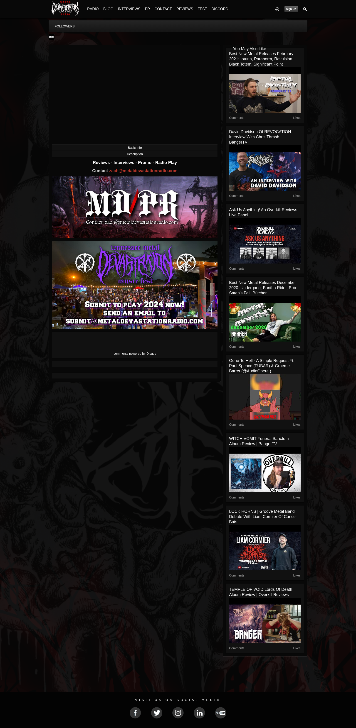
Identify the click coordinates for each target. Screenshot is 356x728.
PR (147, 9)
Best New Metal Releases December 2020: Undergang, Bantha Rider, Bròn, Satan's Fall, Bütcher (264, 287)
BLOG (108, 9)
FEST (202, 9)
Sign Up (291, 9)
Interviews (124, 162)
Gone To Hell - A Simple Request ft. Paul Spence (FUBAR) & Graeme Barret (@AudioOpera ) (261, 365)
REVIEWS (184, 9)
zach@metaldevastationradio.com (143, 170)
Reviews (102, 162)
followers (65, 26)
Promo (145, 162)
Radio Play (166, 162)
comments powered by (135, 353)
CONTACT (163, 9)
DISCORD (219, 9)
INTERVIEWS (129, 9)
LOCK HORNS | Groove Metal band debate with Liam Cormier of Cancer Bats (263, 516)
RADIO (93, 9)
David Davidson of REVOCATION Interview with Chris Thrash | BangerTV (260, 136)
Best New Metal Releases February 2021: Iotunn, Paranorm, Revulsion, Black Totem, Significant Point (261, 58)
